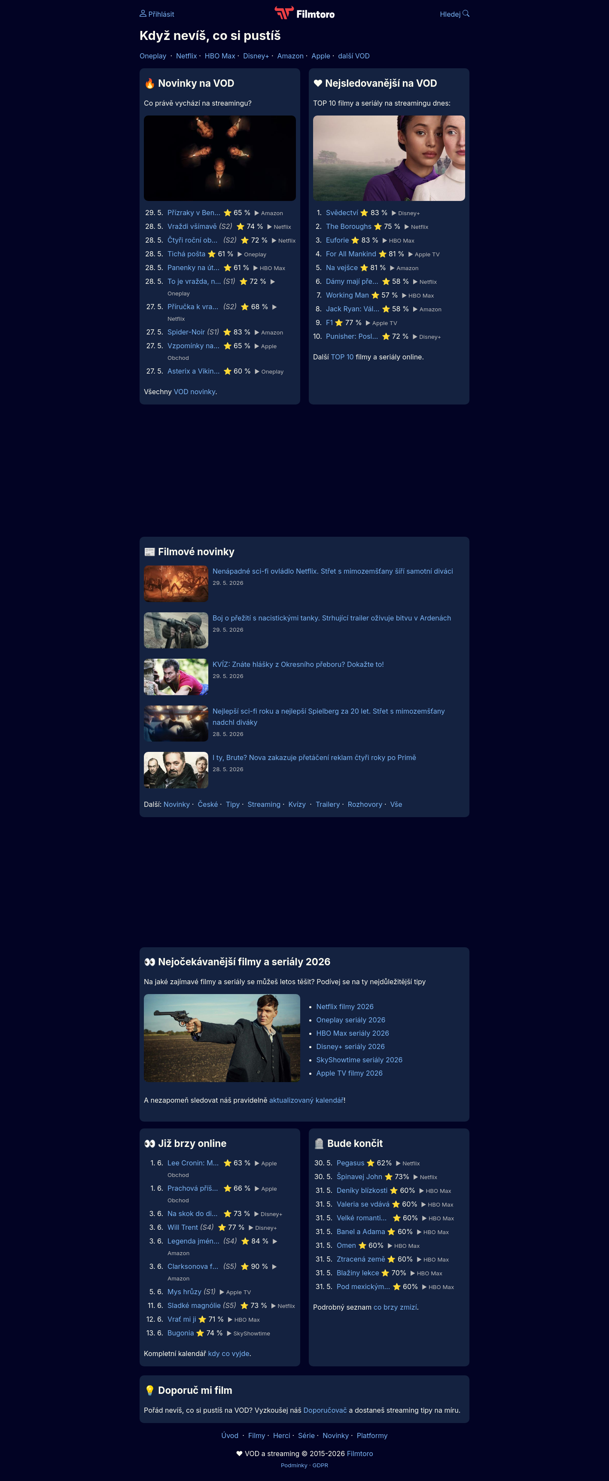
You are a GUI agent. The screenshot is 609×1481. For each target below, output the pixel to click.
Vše (396, 804)
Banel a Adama (361, 1231)
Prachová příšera (194, 1188)
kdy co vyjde (229, 1353)
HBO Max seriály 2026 (353, 1033)
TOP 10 (342, 357)
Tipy (233, 804)
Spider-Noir (186, 332)
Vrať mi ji (181, 1319)
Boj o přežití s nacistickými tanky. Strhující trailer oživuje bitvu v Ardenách (332, 618)
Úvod (230, 1435)
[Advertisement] (77, 132)
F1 (329, 322)
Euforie (337, 240)
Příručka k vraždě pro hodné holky (194, 306)
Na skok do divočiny (194, 1213)
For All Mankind (351, 253)
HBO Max (220, 56)
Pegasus (351, 1163)
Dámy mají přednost (353, 281)
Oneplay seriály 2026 (351, 1020)
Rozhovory (365, 804)
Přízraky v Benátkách (194, 212)
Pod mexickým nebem (363, 1286)
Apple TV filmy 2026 (350, 1073)
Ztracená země (361, 1259)
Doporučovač (325, 1410)
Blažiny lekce (358, 1272)
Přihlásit (157, 14)
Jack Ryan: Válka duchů (353, 308)
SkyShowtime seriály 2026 (360, 1059)
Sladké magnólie (194, 1305)
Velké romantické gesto (363, 1217)
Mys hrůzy (184, 1291)
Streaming (264, 804)
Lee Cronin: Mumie (194, 1163)
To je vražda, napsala (194, 281)
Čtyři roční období (194, 240)
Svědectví (342, 212)
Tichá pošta (186, 253)
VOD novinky (194, 391)
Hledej (454, 14)
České (208, 804)
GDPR (320, 1465)
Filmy (256, 1435)
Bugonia (180, 1333)
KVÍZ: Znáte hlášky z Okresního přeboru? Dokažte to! (298, 664)
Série (306, 1435)
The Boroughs (348, 226)
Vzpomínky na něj (194, 345)
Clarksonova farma (194, 1266)
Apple (320, 56)
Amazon (290, 56)
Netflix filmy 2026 (345, 1006)
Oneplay (153, 56)
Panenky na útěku (194, 267)
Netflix (186, 56)
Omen (346, 1245)
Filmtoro (360, 1453)
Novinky (177, 804)
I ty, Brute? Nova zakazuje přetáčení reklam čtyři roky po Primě (314, 757)
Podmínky (294, 1465)
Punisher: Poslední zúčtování (353, 336)
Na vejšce (342, 267)
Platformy (372, 1435)
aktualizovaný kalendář (306, 1100)
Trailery (328, 804)
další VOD (354, 56)
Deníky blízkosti (362, 1190)
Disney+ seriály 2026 (351, 1046)
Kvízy (297, 804)
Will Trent (182, 1227)
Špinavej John (359, 1176)
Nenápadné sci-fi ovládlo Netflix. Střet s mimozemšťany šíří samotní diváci (333, 571)
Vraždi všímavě (192, 226)
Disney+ (256, 56)
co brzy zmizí (395, 1307)
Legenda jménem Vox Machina (194, 1241)
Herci (281, 1435)
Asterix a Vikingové (194, 371)
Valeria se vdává (363, 1204)
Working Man (347, 295)
